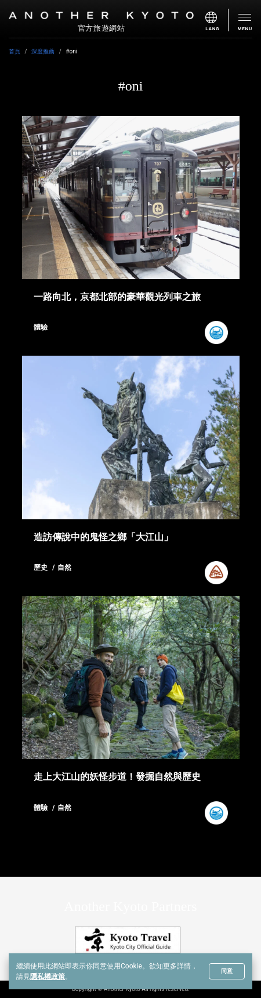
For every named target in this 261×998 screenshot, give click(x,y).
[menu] (217, 20)
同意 (227, 971)
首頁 (14, 51)
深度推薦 (43, 51)
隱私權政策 (47, 976)
